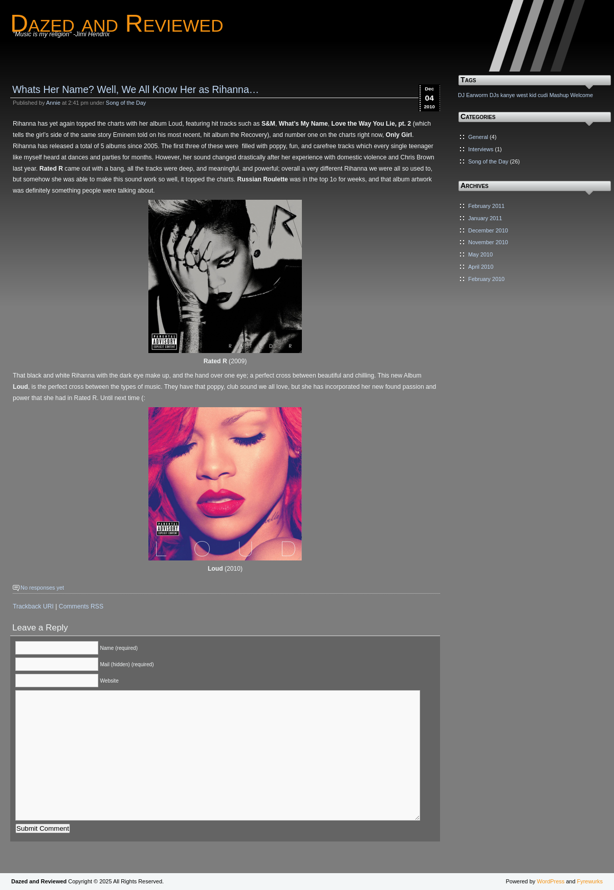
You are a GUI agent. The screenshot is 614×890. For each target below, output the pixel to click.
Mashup (559, 95)
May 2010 (480, 254)
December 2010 (488, 230)
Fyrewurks (590, 881)
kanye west (514, 95)
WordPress (550, 881)
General (478, 137)
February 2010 (486, 279)
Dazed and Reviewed (117, 23)
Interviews (480, 149)
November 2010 (488, 242)
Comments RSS (81, 606)
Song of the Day (126, 103)
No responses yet (42, 587)
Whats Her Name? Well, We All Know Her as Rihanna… (135, 89)
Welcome (582, 95)
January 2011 (485, 218)
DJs (494, 95)
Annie (53, 103)
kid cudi (538, 95)
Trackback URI (33, 606)
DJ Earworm (473, 95)
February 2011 (486, 206)
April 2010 (480, 267)
